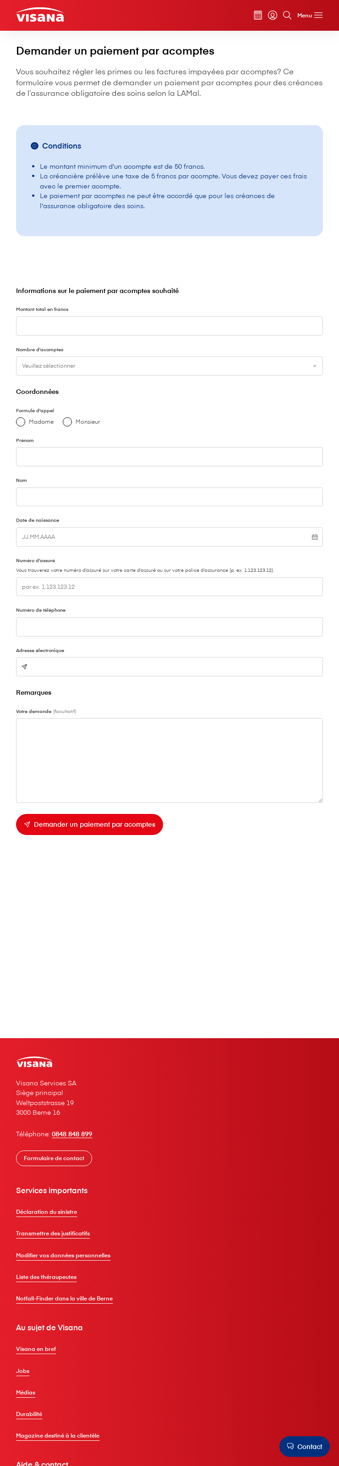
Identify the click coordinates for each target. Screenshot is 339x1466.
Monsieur (85, 426)
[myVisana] (268, 16)
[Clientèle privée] (44, 15)
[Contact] (304, 1446)
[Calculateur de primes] (254, 16)
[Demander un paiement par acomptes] (94, 832)
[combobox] (169, 370)
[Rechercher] (283, 16)
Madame (38, 426)
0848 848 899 (77, 1136)
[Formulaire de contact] (58, 1161)
